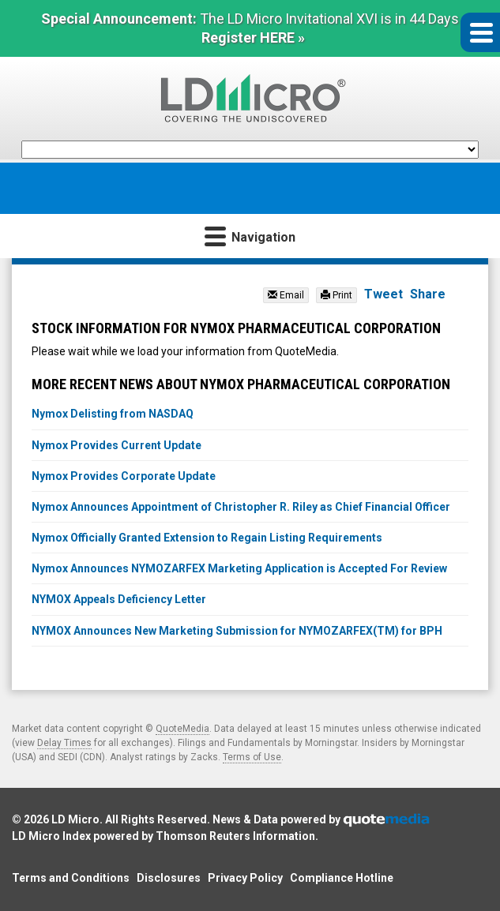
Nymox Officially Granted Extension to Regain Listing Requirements (207, 537)
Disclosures (169, 878)
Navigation (250, 235)
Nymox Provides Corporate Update (124, 476)
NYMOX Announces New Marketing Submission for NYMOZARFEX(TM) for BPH (237, 630)
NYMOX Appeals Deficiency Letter (119, 599)
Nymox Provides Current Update (116, 445)
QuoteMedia (182, 728)
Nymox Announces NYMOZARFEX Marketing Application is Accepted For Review (239, 568)
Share (427, 294)
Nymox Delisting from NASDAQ (113, 413)
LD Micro (75, 819)
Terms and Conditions (71, 878)
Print (336, 295)
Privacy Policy (245, 878)
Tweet (383, 294)
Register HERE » (253, 37)
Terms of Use (252, 757)
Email (286, 295)
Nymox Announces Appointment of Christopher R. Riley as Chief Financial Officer (241, 506)
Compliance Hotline (341, 878)
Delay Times (64, 742)
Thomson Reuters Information (235, 836)
